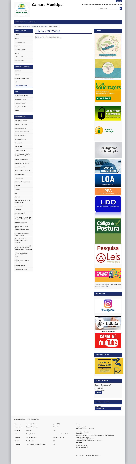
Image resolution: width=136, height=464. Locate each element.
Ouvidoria (32, 22)
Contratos (17, 441)
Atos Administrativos (19, 419)
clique (107, 286)
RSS (54, 444)
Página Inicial (20, 22)
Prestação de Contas (32, 434)
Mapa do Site (87, 4)
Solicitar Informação (58, 437)
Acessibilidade (97, 4)
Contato (106, 4)
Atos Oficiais (56, 424)
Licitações (17, 437)
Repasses (28, 430)
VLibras (120, 4)
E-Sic (16, 434)
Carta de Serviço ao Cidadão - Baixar (36, 444)
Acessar (119, 1)
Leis (16, 92)
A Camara (18, 424)
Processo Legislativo (37, 26)
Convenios (18, 444)
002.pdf (38, 38)
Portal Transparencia (33, 419)
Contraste (113, 4)
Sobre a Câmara (20, 31)
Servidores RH (30, 441)
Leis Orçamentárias (31, 437)
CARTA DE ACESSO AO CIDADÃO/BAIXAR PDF (88, 455)
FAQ (54, 441)
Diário (45, 26)
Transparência (20, 117)
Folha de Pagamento (32, 427)
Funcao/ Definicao (31, 424)
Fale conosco (18, 427)
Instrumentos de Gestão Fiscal (61, 434)
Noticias (78, 424)
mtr (38, 36)
